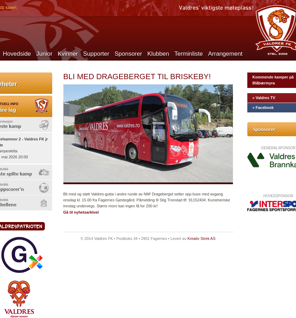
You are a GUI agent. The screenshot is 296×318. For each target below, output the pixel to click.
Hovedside (17, 53)
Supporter (96, 53)
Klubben (158, 53)
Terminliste (188, 53)
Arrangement (225, 53)
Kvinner (68, 53)
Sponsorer (128, 53)
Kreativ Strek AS (201, 238)
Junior (44, 53)
